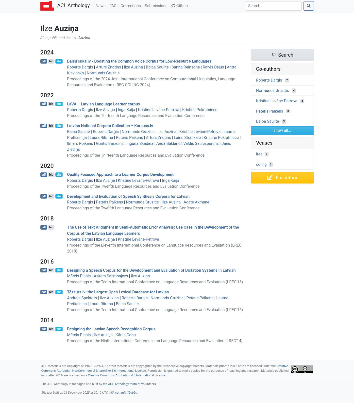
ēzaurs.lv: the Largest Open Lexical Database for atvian (118, 292)
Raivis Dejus (213, 67)
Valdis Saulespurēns (201, 143)
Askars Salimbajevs (111, 276)
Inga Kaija (126, 109)
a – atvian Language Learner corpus (103, 103)
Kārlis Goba (126, 335)
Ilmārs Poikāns (80, 143)
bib (51, 61)
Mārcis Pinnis (79, 276)
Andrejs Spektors (82, 298)
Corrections (131, 5)
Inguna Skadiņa (139, 143)
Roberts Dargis (80, 67)
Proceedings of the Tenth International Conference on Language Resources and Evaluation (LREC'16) (155, 282)
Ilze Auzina (133, 67)
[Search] (273, 6)
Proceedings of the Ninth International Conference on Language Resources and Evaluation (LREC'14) (154, 340)
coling (261, 164)
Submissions (157, 5)
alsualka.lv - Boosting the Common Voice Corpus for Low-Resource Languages (139, 61)
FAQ (113, 5)
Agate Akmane (196, 202)
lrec (259, 154)
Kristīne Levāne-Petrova (158, 109)
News (101, 5)
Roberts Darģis (80, 109)
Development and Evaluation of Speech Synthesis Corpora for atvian (128, 196)
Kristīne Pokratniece (199, 109)
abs (59, 61)
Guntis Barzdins (110, 143)
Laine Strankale (187, 137)
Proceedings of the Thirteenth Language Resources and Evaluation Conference (135, 115)
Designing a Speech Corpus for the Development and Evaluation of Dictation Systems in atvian (151, 270)
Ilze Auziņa (105, 109)
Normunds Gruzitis (103, 73)
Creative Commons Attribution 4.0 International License (127, 375)
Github (179, 5)
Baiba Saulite (157, 67)
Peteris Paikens (129, 137)
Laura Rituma (101, 137)
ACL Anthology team (122, 384)
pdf (43, 61)
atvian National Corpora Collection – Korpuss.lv (110, 125)
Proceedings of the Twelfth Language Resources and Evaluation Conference (133, 186)
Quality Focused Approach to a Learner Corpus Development (120, 174)
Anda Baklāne (168, 143)
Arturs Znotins (108, 67)
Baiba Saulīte (267, 121)
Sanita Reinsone (186, 67)
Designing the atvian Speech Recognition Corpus (111, 329)
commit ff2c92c (126, 392)
